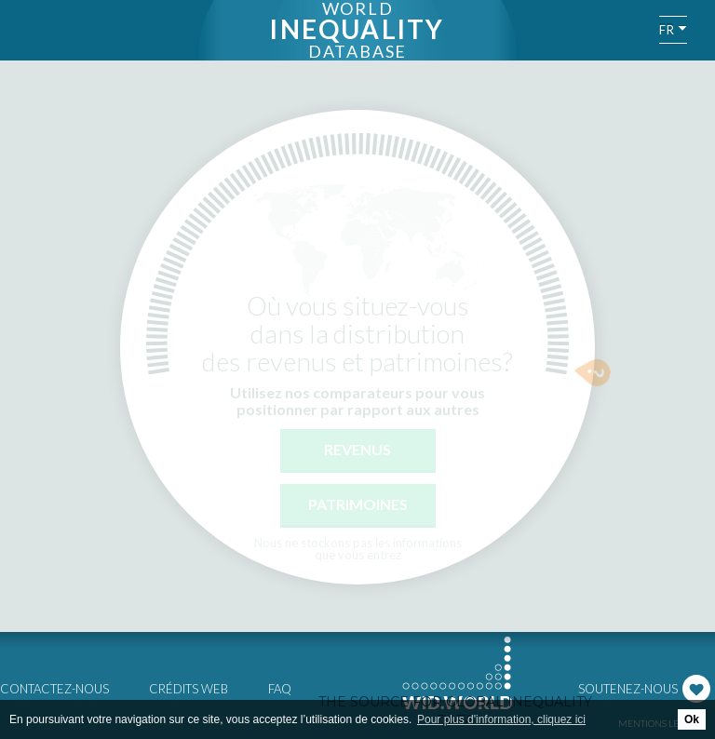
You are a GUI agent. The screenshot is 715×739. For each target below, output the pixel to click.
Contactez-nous (54, 688)
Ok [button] (691, 719)
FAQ (279, 688)
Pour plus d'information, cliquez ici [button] (501, 719)
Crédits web (188, 688)
